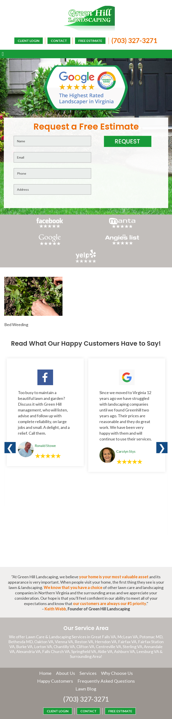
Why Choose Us (117, 643)
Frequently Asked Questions (73, 659)
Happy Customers (86, 651)
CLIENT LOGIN (95, 47)
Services (88, 643)
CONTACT (57, 40)
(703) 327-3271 (132, 40)
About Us (65, 643)
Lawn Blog (117, 659)
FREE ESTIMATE (88, 40)
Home (45, 643)
